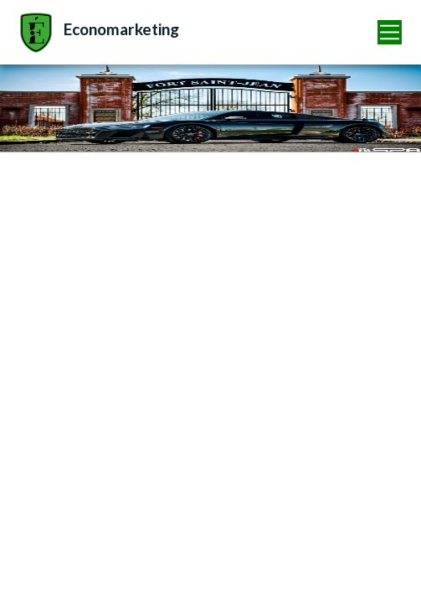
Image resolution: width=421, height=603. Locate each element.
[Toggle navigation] (390, 32)
